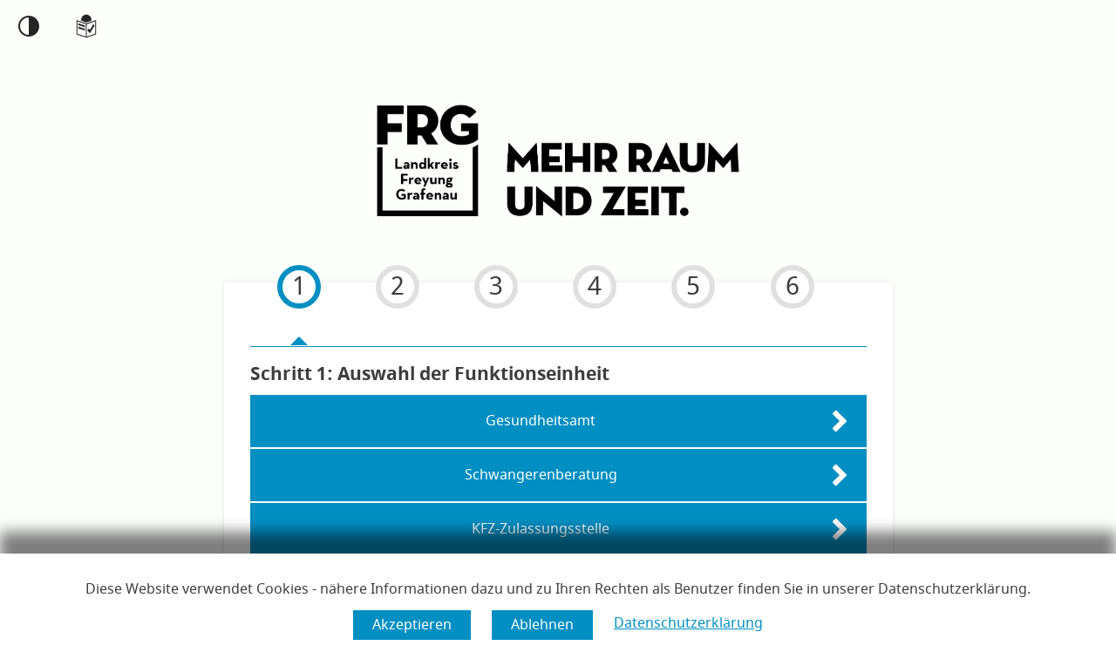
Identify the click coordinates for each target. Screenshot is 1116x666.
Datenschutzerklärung (688, 623)
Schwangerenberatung (541, 473)
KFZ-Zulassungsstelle (540, 527)
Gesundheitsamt (540, 419)
